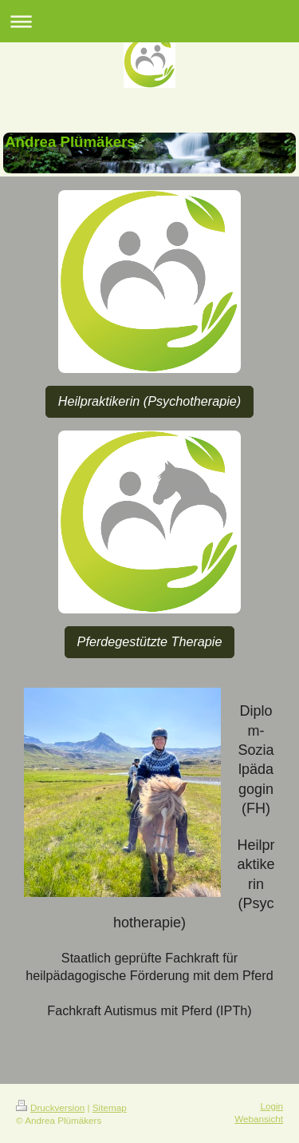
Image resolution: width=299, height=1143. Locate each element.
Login (271, 1106)
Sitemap (109, 1107)
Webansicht (258, 1118)
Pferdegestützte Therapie (149, 641)
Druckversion (50, 1107)
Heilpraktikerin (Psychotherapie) (149, 401)
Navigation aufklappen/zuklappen (149, 21)
